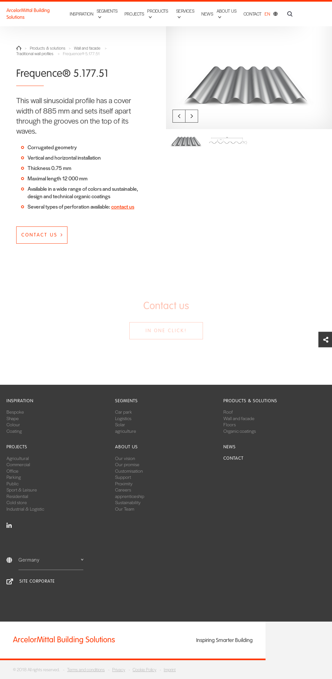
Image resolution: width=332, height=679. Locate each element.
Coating (14, 431)
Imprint (170, 669)
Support (123, 477)
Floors (229, 424)
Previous (178, 116)
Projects (134, 14)
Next (191, 116)
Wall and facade (87, 48)
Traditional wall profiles (34, 53)
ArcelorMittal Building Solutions (28, 13)
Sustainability (128, 502)
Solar (120, 424)
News (207, 14)
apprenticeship (129, 496)
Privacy (118, 669)
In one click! (166, 330)
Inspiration (81, 14)
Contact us (39, 235)
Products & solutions (47, 48)
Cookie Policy (144, 669)
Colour (13, 424)
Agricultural (17, 458)
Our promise (127, 464)
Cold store (16, 502)
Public (12, 483)
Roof (228, 411)
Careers (123, 489)
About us (126, 447)
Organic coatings (239, 431)
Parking (13, 477)
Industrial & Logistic (25, 508)
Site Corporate (37, 581)
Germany (50, 559)
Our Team (124, 508)
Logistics (123, 418)
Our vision (125, 458)
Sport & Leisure (21, 489)
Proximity (124, 483)
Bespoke (15, 411)
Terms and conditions (86, 669)
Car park (123, 411)
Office (12, 470)
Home (18, 48)
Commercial (18, 464)
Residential (17, 496)
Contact (252, 14)
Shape (12, 418)
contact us (122, 206)
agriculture (125, 431)
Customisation (129, 470)
